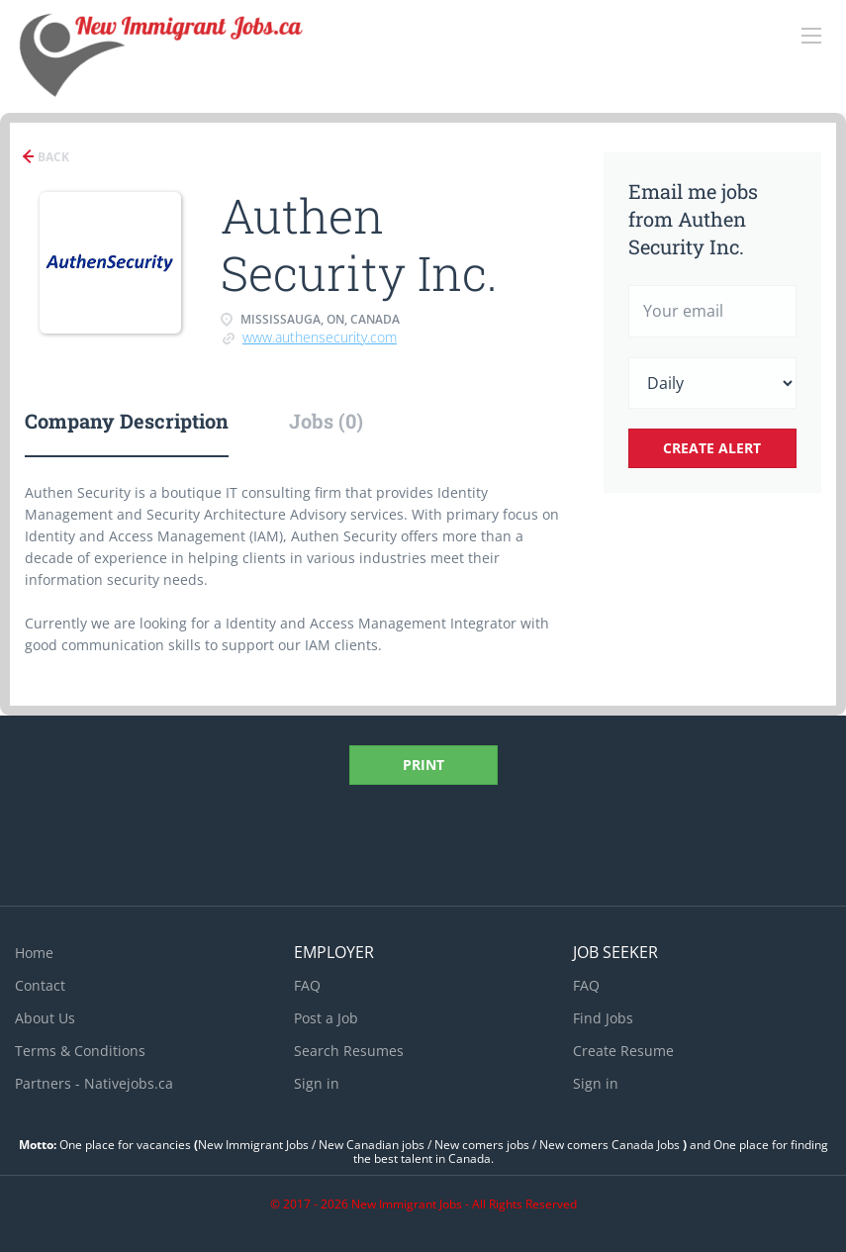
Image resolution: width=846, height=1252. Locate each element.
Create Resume (623, 1050)
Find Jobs (603, 1018)
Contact (40, 985)
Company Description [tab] (127, 420)
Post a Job (326, 1018)
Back (52, 156)
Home (34, 952)
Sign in (316, 1083)
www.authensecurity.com (319, 337)
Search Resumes (349, 1050)
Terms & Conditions (80, 1050)
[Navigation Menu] (811, 36)
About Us (45, 1018)
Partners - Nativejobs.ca (94, 1083)
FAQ (307, 985)
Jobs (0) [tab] (326, 420)
